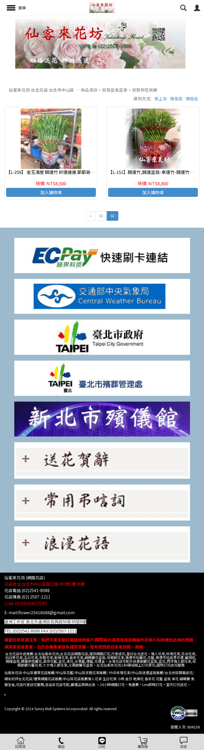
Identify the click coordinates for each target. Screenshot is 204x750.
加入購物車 (51, 192)
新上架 (160, 98)
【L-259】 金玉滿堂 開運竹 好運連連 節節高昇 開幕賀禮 (59, 172)
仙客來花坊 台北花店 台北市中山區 (41, 90)
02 (112, 215)
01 (101, 215)
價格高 (176, 98)
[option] (102, 42)
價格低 (192, 98)
